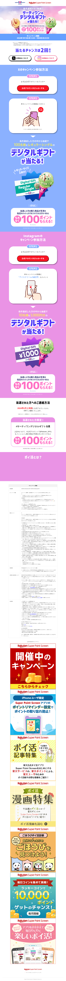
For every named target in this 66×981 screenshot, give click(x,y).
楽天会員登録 (32, 587)
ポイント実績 (39, 597)
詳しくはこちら (33, 224)
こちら (46, 414)
